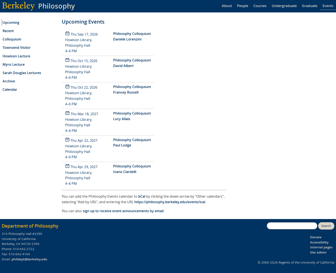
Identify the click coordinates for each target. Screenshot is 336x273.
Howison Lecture (16, 56)
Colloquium (12, 39)
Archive (9, 81)
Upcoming (11, 22)
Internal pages (321, 247)
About (227, 5)
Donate (316, 237)
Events (327, 5)
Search (326, 226)
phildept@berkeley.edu (29, 259)
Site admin (318, 252)
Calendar (10, 89)
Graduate (309, 5)
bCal (141, 196)
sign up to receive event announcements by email (123, 211)
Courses (260, 5)
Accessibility (319, 242)
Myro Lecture (14, 64)
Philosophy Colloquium (132, 33)
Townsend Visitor (17, 47)
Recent (8, 30)
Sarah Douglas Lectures (22, 72)
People (242, 5)
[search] (292, 226)
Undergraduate (284, 5)
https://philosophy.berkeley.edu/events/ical (169, 202)
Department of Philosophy (30, 226)
